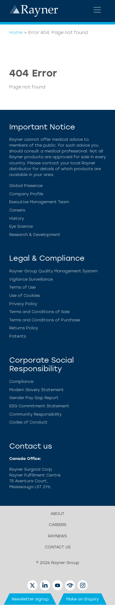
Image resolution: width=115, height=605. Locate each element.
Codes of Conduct (28, 422)
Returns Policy (23, 328)
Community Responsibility (35, 414)
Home (16, 32)
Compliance (21, 381)
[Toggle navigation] (97, 10)
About (57, 513)
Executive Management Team (39, 202)
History (16, 218)
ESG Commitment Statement (39, 406)
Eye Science (21, 226)
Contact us (58, 547)
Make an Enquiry (82, 599)
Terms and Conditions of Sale (39, 311)
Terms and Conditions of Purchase (44, 320)
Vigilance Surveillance (31, 279)
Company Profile (26, 194)
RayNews (57, 536)
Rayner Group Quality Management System (53, 271)
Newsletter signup (30, 599)
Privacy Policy (23, 303)
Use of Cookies (24, 295)
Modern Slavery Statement (36, 389)
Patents (17, 336)
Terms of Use (22, 287)
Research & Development (34, 234)
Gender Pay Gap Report (34, 397)
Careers (17, 210)
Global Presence (26, 185)
